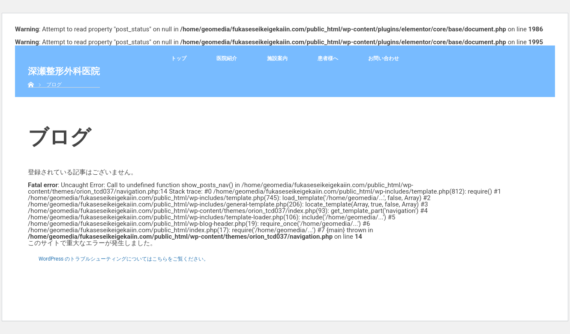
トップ (178, 58)
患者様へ (328, 58)
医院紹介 (226, 58)
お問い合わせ (383, 58)
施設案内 (277, 58)
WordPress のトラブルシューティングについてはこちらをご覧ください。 (124, 259)
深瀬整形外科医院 (64, 71)
